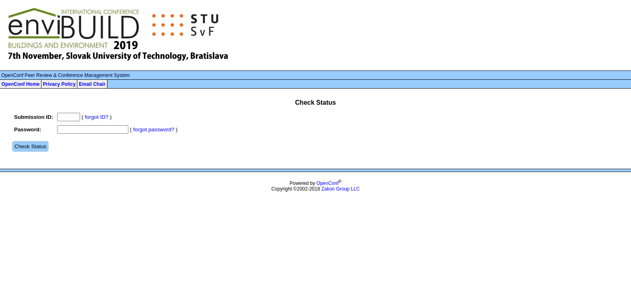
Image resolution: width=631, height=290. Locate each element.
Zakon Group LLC (340, 189)
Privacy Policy (59, 84)
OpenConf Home (21, 84)
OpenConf (327, 183)
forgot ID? (97, 117)
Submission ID (33, 117)
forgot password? (153, 129)
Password (26, 129)
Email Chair (92, 84)
